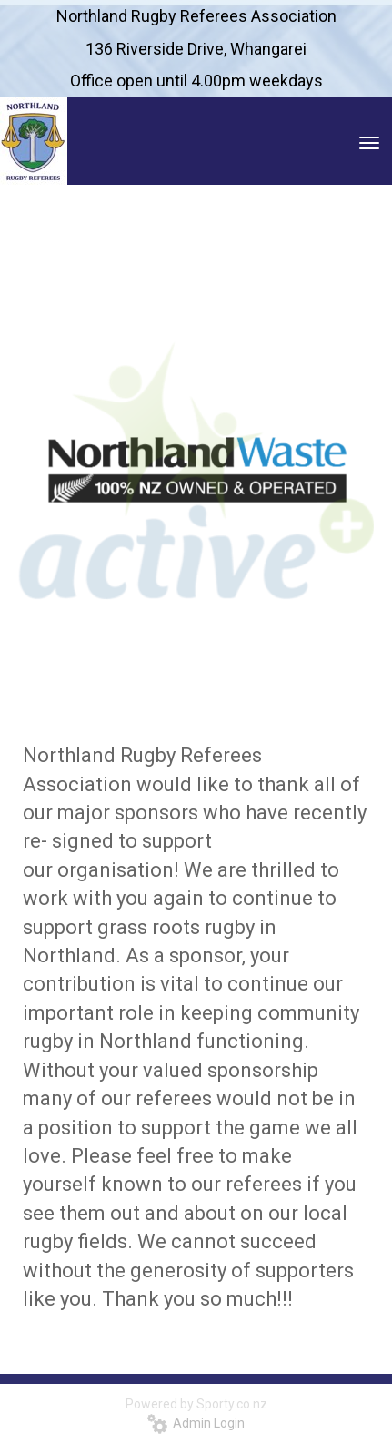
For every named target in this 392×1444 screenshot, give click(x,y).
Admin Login (196, 1423)
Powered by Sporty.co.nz (196, 1404)
